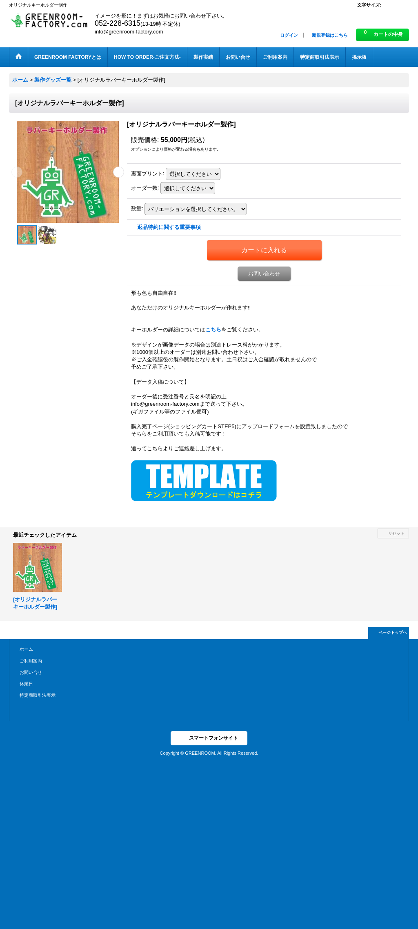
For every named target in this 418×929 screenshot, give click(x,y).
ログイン (289, 35)
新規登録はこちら (330, 35)
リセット (396, 533)
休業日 (26, 683)
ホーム (26, 649)
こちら (213, 330)
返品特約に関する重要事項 (169, 227)
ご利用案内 (31, 660)
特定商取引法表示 (38, 695)
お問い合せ (31, 672)
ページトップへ (392, 632)
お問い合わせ (264, 274)
